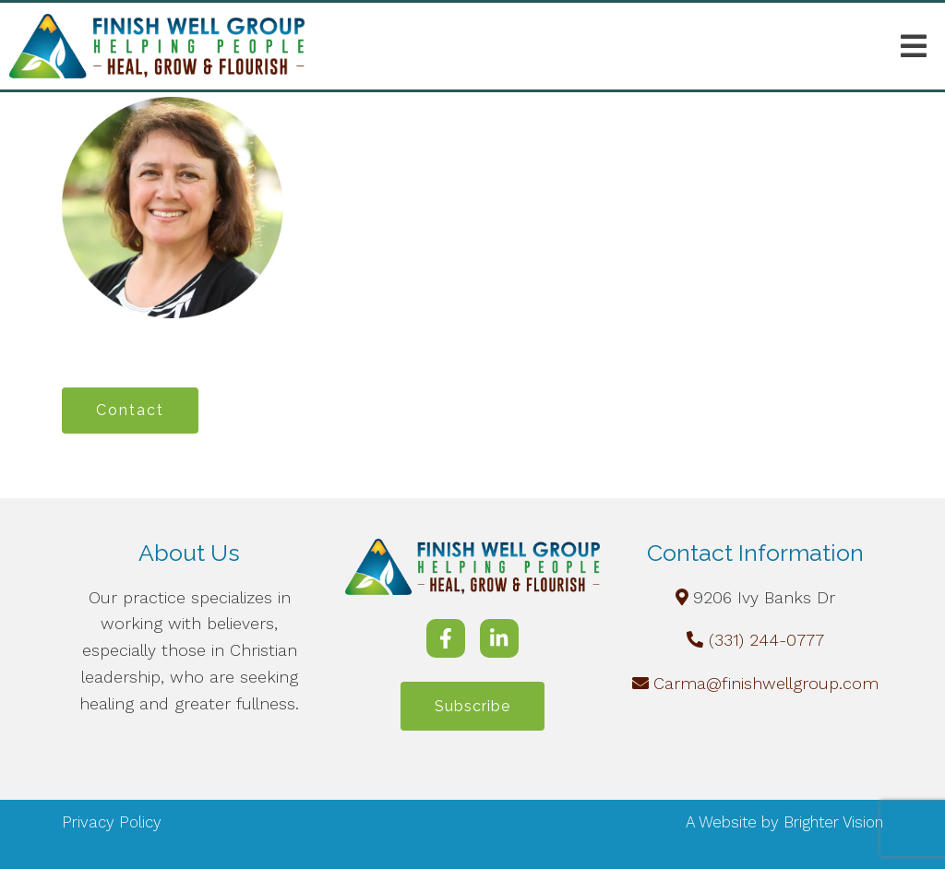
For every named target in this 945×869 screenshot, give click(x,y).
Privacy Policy (111, 822)
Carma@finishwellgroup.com (766, 683)
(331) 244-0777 (766, 639)
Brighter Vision (833, 822)
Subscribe (472, 706)
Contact (130, 410)
